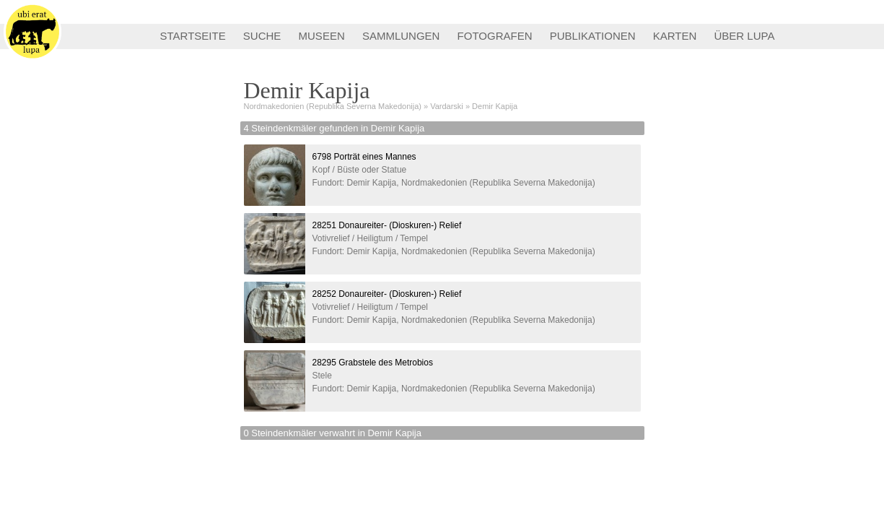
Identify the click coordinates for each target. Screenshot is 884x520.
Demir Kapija (494, 106)
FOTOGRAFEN (495, 36)
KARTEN (675, 36)
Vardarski (446, 106)
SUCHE (262, 36)
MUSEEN (322, 36)
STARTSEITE (193, 36)
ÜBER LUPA (744, 36)
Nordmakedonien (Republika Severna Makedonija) (332, 106)
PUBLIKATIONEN (593, 36)
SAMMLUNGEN (401, 36)
